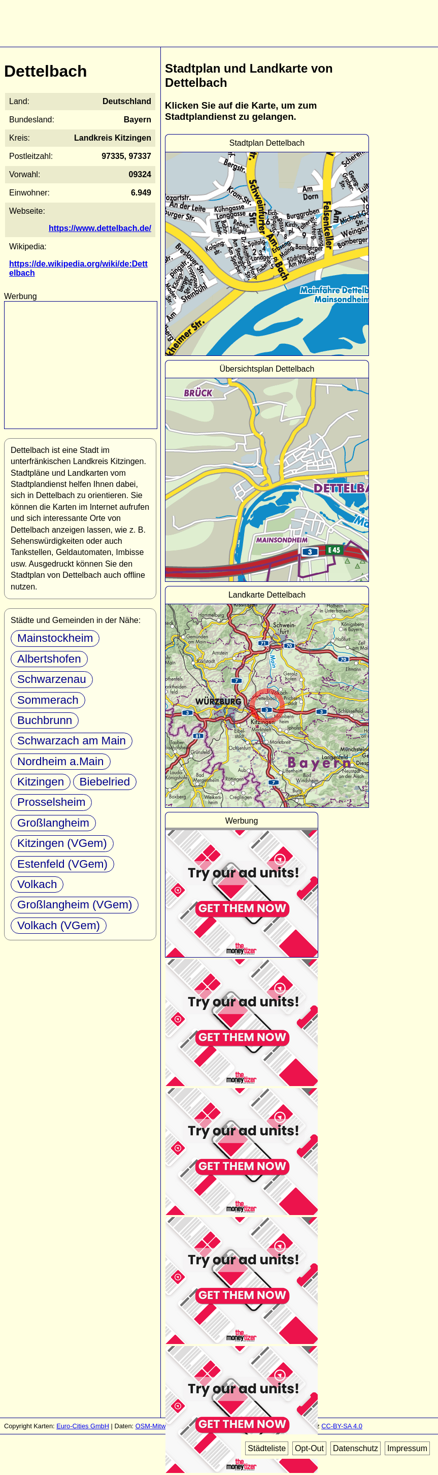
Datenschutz (355, 1448)
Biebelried (105, 781)
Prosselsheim (51, 802)
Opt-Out (309, 1448)
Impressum (407, 1448)
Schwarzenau (51, 679)
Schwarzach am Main (71, 740)
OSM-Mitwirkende (161, 1426)
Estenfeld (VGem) (62, 864)
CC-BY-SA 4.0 (341, 1426)
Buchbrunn (44, 720)
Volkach (37, 884)
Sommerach (48, 700)
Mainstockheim (55, 638)
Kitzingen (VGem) (62, 843)
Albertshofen (49, 658)
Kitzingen (40, 781)
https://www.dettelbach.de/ (100, 228)
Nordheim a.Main (60, 761)
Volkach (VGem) (58, 925)
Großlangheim (53, 822)
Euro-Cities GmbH (82, 1426)
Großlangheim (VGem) (74, 904)
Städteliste (267, 1448)
